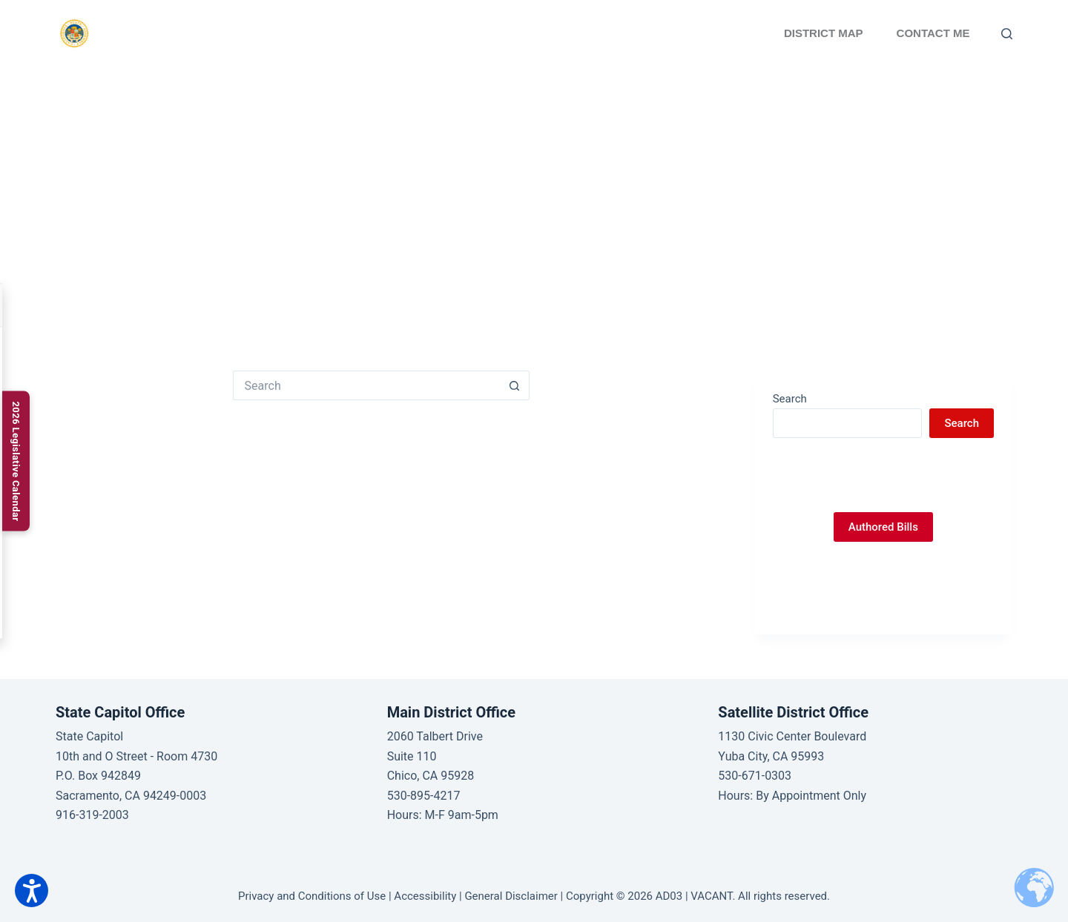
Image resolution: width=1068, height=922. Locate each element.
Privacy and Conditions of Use (312, 896)
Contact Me (933, 33)
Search (790, 398)
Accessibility (425, 896)
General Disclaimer (510, 896)
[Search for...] (366, 385)
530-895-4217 (424, 796)
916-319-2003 (92, 815)
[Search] (1006, 33)
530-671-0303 (754, 776)
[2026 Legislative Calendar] (16, 461)
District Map (823, 33)
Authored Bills (883, 527)
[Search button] (515, 385)
